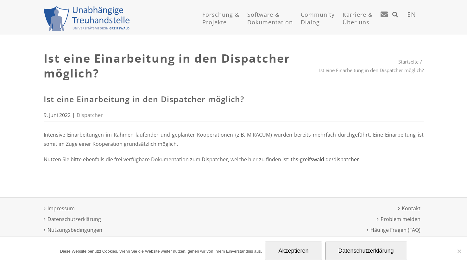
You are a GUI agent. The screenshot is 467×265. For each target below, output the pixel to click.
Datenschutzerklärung (74, 219)
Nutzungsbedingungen (74, 229)
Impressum (61, 208)
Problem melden (400, 219)
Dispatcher (90, 115)
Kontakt (411, 208)
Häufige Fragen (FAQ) (395, 229)
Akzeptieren (293, 251)
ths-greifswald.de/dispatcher (325, 159)
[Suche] (395, 22)
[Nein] (459, 251)
